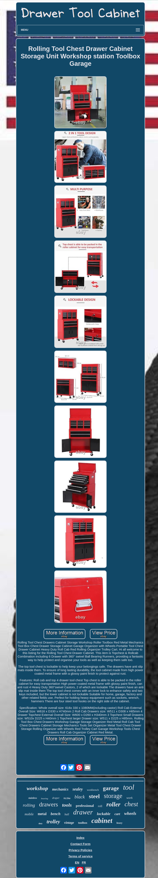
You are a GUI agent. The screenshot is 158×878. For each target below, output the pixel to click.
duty (40, 823)
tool (128, 787)
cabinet (101, 820)
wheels (130, 813)
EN (77, 862)
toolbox (82, 822)
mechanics (60, 789)
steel (94, 796)
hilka (67, 798)
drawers (48, 804)
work (129, 797)
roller (113, 804)
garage (111, 788)
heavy (119, 822)
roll (100, 806)
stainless (32, 798)
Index (80, 837)
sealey (77, 789)
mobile (29, 814)
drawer (83, 812)
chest (131, 804)
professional (85, 806)
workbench (93, 789)
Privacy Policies (80, 850)
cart (117, 814)
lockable (103, 814)
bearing (44, 798)
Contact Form (80, 844)
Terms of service (80, 856)
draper (55, 797)
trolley (53, 821)
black (79, 796)
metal (42, 814)
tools (67, 805)
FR (84, 862)
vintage (69, 822)
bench (55, 814)
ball (67, 814)
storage (113, 795)
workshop (37, 788)
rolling (29, 805)
